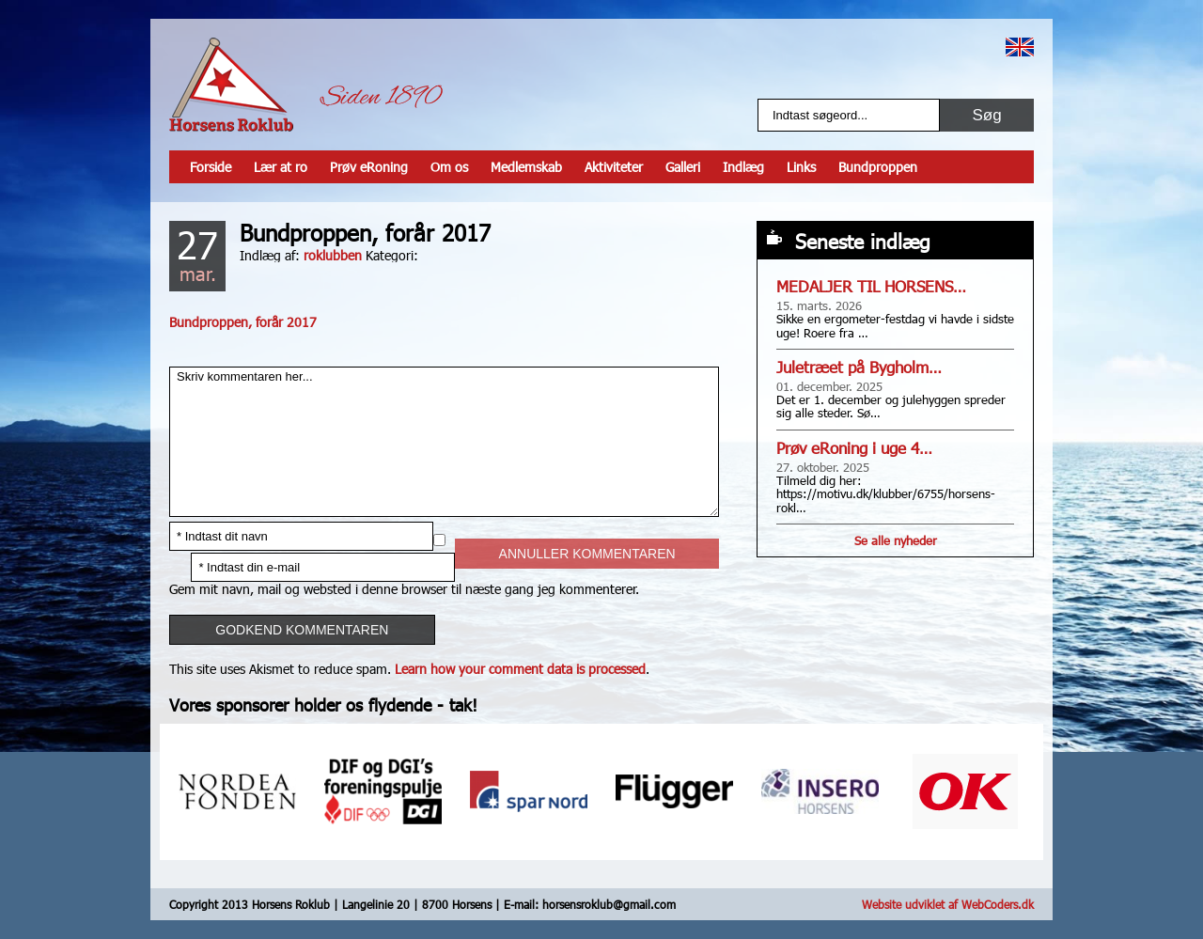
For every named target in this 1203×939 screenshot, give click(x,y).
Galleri (682, 167)
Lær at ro (280, 167)
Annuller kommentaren (587, 553)
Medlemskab (526, 167)
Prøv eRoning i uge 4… (854, 448)
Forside (210, 167)
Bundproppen (877, 167)
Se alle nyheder (895, 540)
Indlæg (743, 167)
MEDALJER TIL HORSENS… (871, 286)
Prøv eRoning (369, 167)
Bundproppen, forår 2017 (243, 322)
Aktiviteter (614, 167)
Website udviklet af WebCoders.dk (948, 904)
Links (801, 167)
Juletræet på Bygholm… (859, 367)
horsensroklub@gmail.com (609, 904)
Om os (449, 167)
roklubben (333, 255)
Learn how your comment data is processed (520, 669)
